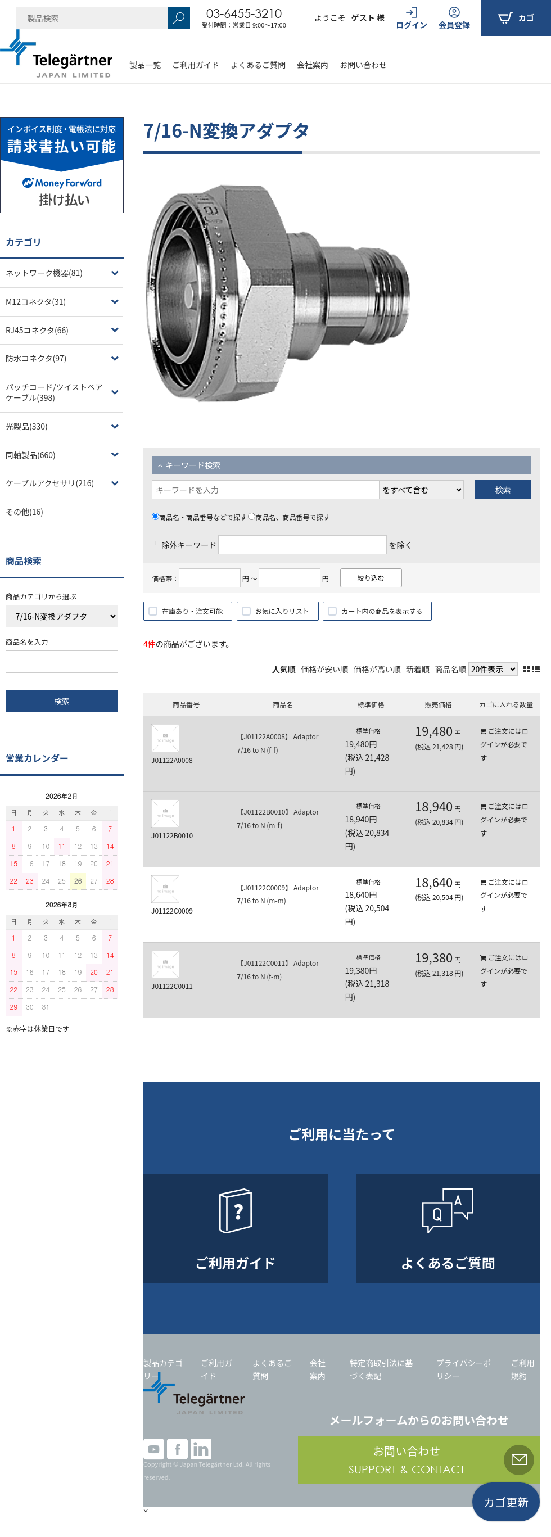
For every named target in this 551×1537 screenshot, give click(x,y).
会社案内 (312, 64)
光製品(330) (27, 426)
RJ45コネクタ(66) (37, 330)
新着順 (418, 669)
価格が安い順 (324, 669)
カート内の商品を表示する (381, 611)
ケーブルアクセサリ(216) (50, 483)
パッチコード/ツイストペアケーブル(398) (54, 392)
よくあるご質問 (258, 64)
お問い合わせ (363, 64)
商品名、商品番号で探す (288, 517)
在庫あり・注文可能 (192, 611)
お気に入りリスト (282, 611)
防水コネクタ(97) (36, 358)
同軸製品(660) (31, 454)
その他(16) (24, 511)
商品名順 (451, 669)
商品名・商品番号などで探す (199, 517)
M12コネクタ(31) (36, 301)
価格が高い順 (377, 669)
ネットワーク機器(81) (44, 272)
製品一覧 (145, 64)
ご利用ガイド (195, 64)
